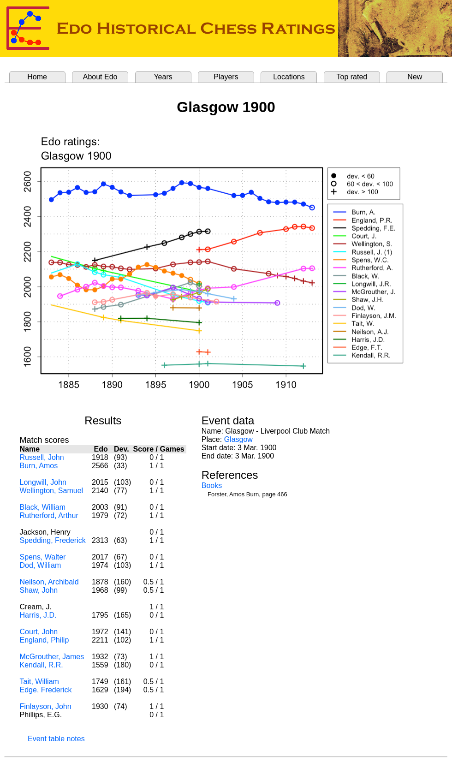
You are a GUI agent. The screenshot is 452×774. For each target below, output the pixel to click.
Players (226, 77)
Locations (289, 77)
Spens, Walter (43, 557)
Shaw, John (39, 590)
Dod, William (40, 565)
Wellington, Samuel (51, 490)
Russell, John (42, 457)
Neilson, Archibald (49, 582)
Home (37, 77)
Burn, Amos (39, 466)
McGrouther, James (52, 657)
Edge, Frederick (46, 690)
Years (163, 77)
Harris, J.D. (38, 615)
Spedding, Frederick (53, 540)
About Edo (100, 77)
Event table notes (56, 739)
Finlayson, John (45, 706)
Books (212, 485)
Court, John (39, 632)
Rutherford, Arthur (49, 515)
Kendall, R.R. (41, 665)
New (414, 77)
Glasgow (238, 439)
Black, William (43, 507)
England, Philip (44, 640)
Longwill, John (43, 482)
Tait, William (39, 681)
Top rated (352, 77)
